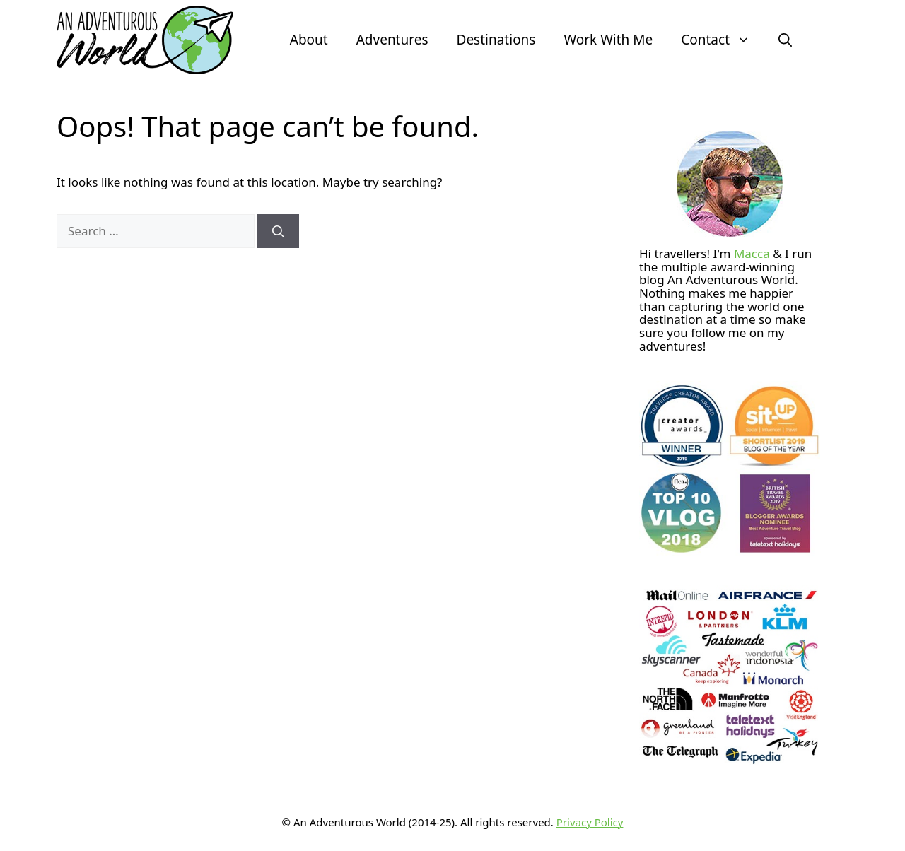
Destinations (496, 39)
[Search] (278, 231)
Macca (752, 253)
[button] (785, 39)
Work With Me (608, 39)
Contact (722, 39)
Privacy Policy (590, 822)
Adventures (392, 39)
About (309, 39)
